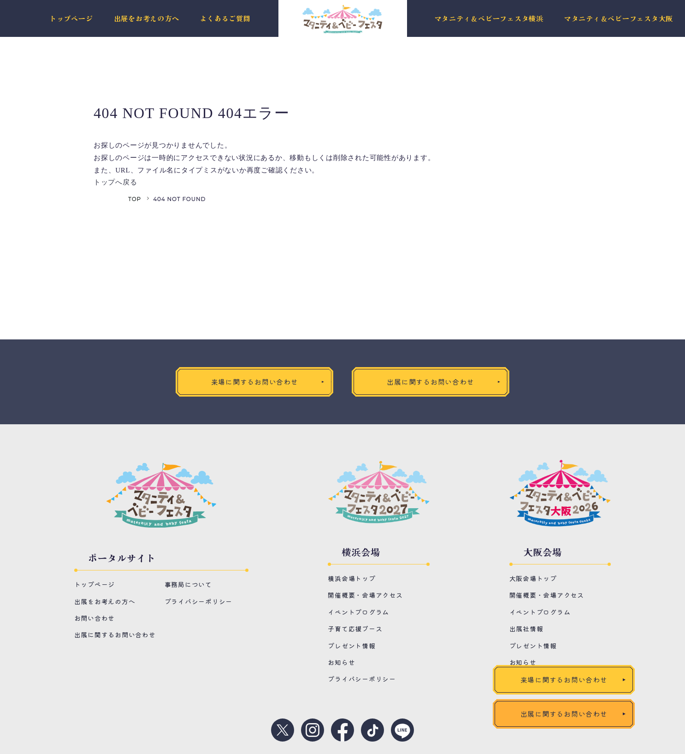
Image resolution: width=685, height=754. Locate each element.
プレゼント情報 (351, 645)
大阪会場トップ (533, 578)
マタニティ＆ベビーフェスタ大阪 (618, 19)
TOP (134, 199)
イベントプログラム (358, 612)
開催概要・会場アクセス (365, 595)
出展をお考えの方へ (146, 19)
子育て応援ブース (355, 628)
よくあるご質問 (225, 19)
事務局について (188, 584)
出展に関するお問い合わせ (115, 635)
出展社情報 (526, 628)
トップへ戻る (115, 182)
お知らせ (341, 662)
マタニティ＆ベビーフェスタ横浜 (489, 19)
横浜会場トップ (351, 578)
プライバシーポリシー (199, 601)
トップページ (71, 19)
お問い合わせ (94, 618)
